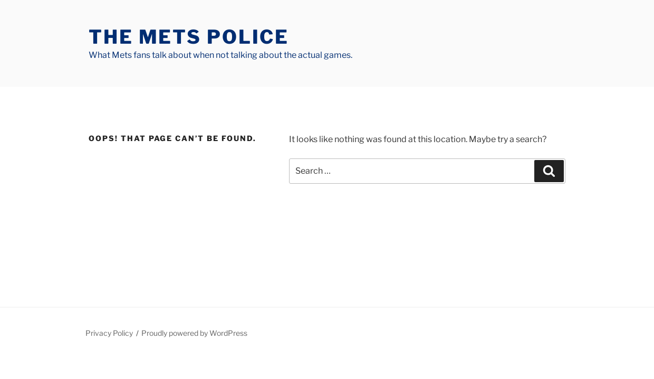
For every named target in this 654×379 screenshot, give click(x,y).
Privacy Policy (109, 332)
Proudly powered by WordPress (194, 332)
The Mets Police (189, 36)
